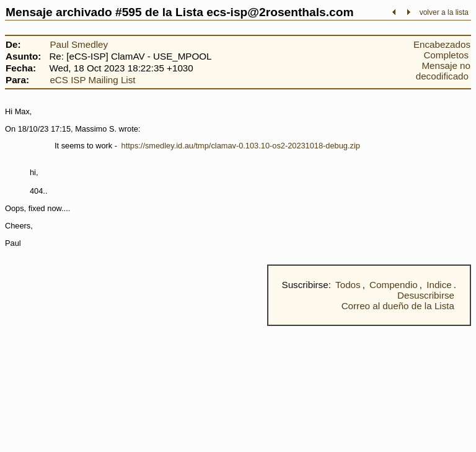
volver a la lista (444, 12)
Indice (439, 284)
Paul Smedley (79, 44)
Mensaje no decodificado (443, 70)
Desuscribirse (425, 295)
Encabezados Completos (441, 49)
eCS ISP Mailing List (92, 80)
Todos (348, 284)
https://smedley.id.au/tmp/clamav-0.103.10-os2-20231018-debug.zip (240, 145)
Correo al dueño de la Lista (398, 306)
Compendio (393, 284)
